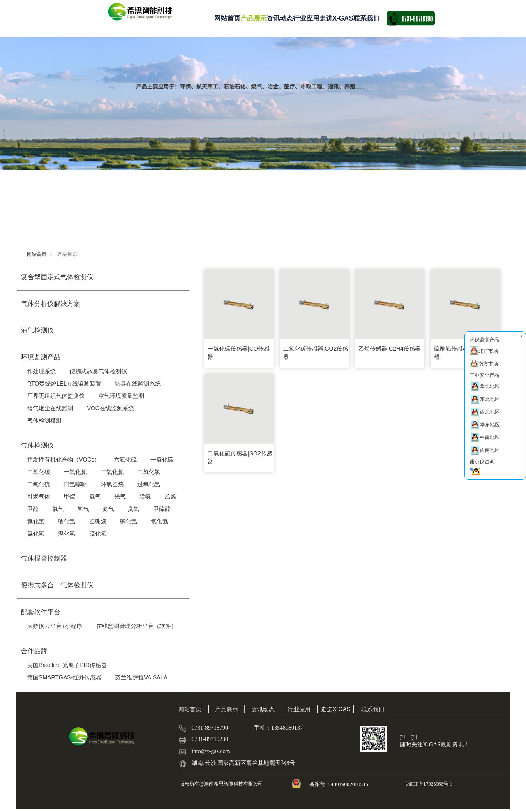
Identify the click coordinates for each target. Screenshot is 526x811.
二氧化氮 (112, 472)
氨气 (108, 509)
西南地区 (485, 450)
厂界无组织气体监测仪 (56, 396)
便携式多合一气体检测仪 (57, 585)
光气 (120, 496)
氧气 (95, 496)
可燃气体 (38, 496)
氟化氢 (35, 521)
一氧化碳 (161, 459)
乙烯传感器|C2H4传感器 (389, 348)
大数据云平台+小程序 (54, 626)
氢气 (83, 509)
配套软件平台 (40, 611)
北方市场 (484, 350)
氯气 (58, 509)
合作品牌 (34, 650)
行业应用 (306, 18)
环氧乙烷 (112, 484)
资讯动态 (280, 18)
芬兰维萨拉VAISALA (141, 677)
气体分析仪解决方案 (50, 303)
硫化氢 (97, 533)
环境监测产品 (40, 357)
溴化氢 (66, 533)
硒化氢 (66, 521)
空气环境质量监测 (121, 396)
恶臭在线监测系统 (138, 383)
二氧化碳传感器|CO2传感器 (315, 352)
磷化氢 (128, 521)
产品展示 (253, 18)
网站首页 (227, 18)
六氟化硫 (125, 459)
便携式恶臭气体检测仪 (98, 371)
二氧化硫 (38, 484)
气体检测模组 (44, 420)
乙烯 (170, 496)
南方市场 (484, 363)
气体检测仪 (37, 445)
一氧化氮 (75, 472)
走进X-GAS (336, 18)
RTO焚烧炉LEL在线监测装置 (64, 383)
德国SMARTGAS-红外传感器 (64, 677)
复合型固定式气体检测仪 (57, 276)
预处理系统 (41, 371)
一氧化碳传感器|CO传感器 (239, 352)
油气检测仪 (37, 330)
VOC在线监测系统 (110, 408)
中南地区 (485, 437)
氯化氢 (35, 533)
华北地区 (485, 386)
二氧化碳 (38, 472)
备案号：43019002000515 (339, 784)
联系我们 (366, 18)
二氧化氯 (148, 472)
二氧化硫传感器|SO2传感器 (240, 457)
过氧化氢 (148, 484)
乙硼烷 (97, 521)
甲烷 (69, 496)
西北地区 (485, 412)
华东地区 (485, 425)
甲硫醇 (162, 509)
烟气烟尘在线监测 (50, 408)
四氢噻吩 (75, 484)
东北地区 (485, 399)
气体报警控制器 (44, 558)
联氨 (145, 496)
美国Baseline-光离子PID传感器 (67, 665)
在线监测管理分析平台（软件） (136, 626)
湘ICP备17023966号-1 (428, 784)
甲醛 (33, 509)
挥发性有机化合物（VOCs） (63, 459)
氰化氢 (159, 521)
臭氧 (133, 509)
